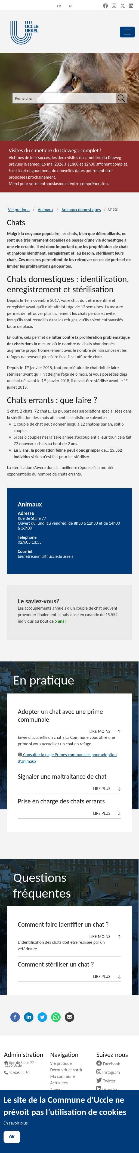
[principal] (127, 32)
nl (71, 6)
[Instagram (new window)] (114, 6)
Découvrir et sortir (68, 1069)
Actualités (61, 1082)
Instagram (110, 1072)
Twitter (107, 1081)
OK (12, 1136)
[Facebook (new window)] (105, 6)
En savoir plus (16, 1123)
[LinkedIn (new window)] (131, 6)
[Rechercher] (121, 98)
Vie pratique (19, 209)
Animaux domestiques (81, 209)
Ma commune (64, 1076)
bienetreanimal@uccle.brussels (45, 556)
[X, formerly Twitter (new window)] (122, 6)
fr (59, 6)
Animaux (45, 209)
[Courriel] (69, 1016)
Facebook (110, 1063)
